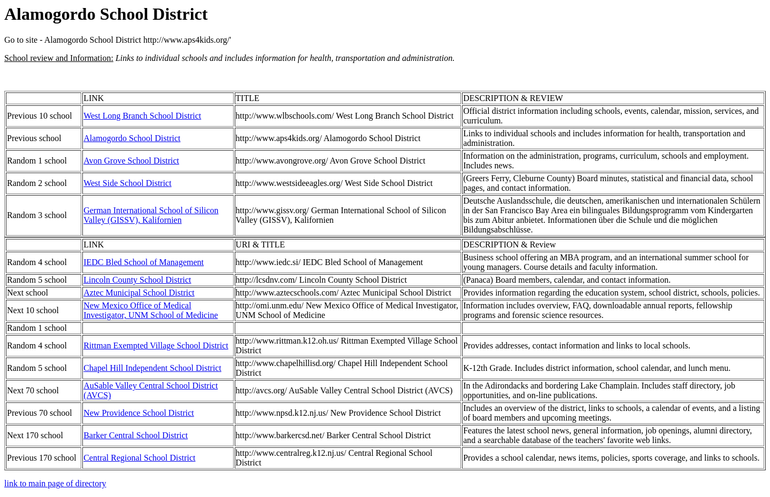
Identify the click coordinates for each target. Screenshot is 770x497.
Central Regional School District (139, 457)
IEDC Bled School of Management (143, 262)
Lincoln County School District (137, 279)
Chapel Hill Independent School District (152, 367)
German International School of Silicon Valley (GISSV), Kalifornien (150, 215)
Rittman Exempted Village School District (155, 345)
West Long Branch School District (142, 115)
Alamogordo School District (131, 138)
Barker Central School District (135, 435)
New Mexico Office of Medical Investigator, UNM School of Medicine (150, 310)
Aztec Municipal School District (139, 292)
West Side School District (127, 183)
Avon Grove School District (131, 160)
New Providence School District (138, 412)
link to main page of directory (55, 483)
